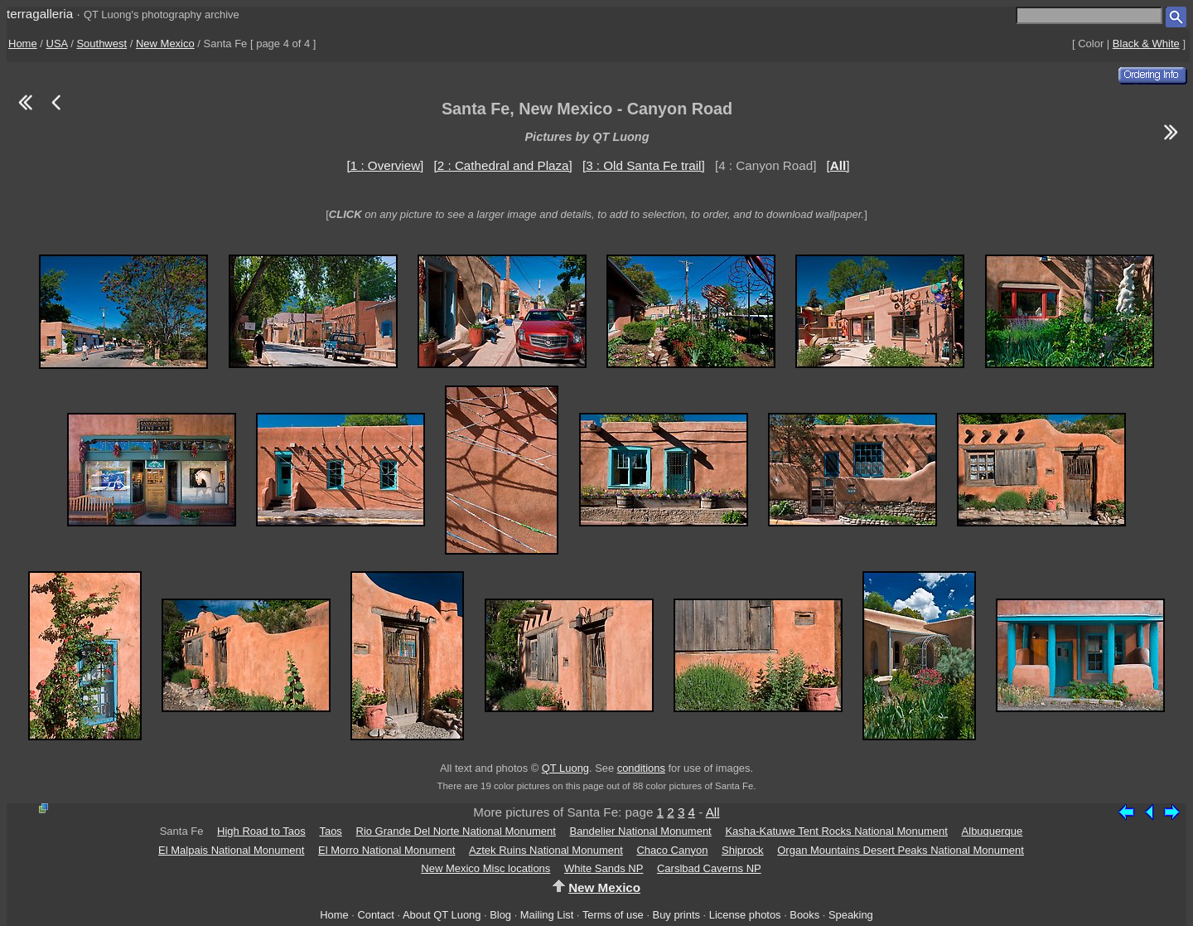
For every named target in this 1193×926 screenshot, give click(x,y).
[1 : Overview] (385, 165)
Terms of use (613, 915)
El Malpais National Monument (231, 850)
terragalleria (40, 14)
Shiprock (743, 850)
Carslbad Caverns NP (709, 868)
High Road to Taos (261, 831)
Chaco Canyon (672, 850)
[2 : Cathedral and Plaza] (503, 165)
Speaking (850, 915)
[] (838, 165)
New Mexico (165, 43)
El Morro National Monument (386, 850)
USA (57, 43)
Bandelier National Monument (640, 831)
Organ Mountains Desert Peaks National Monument (900, 850)
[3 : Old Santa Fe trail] (643, 165)
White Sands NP (603, 868)
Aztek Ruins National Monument (546, 850)
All (713, 812)
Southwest (101, 43)
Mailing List (547, 915)
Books (804, 915)
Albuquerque (992, 831)
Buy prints (676, 915)
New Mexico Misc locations (485, 868)
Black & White (1146, 43)
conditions (641, 768)
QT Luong (565, 768)
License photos (745, 915)
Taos (330, 831)
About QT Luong (442, 915)
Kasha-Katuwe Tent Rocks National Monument (836, 831)
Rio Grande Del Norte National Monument (456, 831)
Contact (375, 915)
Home (22, 43)
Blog (500, 915)
